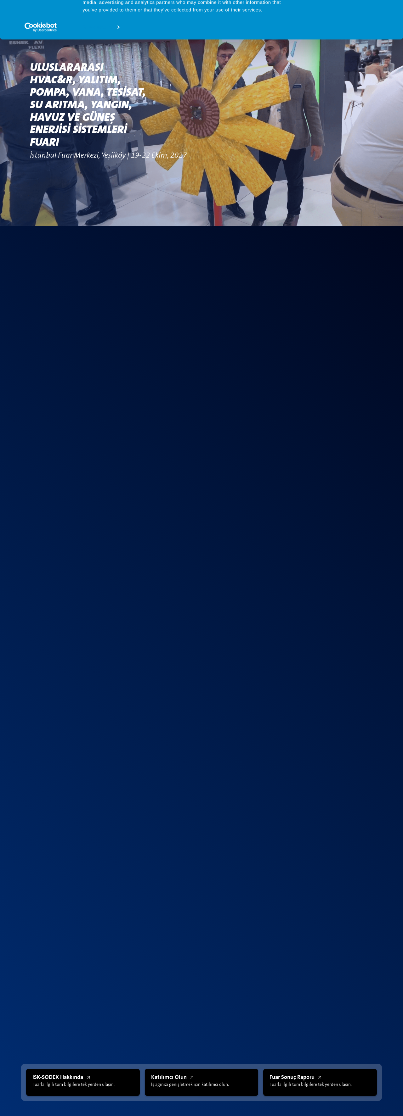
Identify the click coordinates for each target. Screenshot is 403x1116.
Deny (334, 33)
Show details (97, 62)
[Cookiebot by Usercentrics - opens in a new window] (40, 63)
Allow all (334, 15)
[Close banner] (393, 10)
